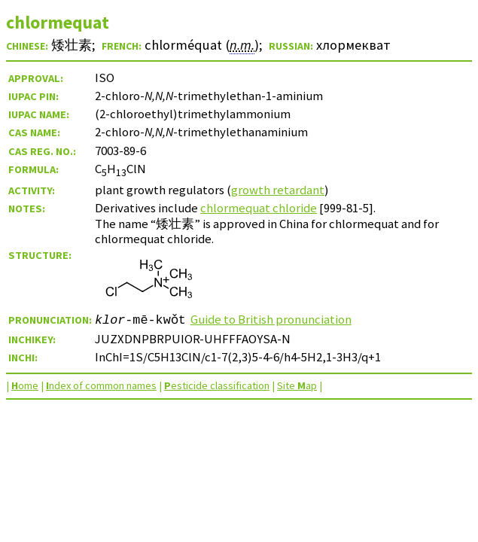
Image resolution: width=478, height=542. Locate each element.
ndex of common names (101, 385)
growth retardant (277, 189)
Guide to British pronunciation (271, 319)
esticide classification (216, 385)
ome (24, 385)
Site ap (297, 385)
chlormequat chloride (258, 207)
